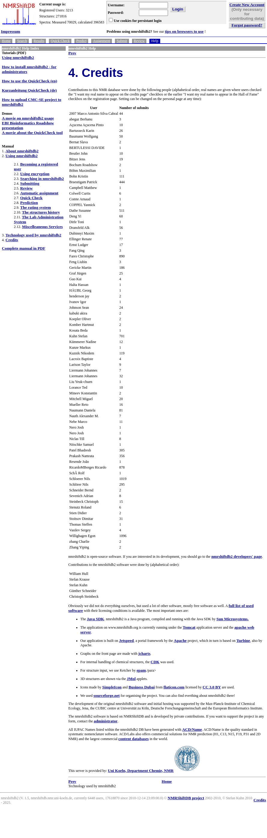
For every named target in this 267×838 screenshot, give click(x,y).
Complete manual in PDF (23, 248)
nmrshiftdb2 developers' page (236, 556)
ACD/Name (192, 729)
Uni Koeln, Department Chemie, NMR (141, 770)
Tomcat (189, 627)
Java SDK (95, 619)
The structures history (41, 212)
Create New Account (247, 4)
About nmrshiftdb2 (21, 151)
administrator (105, 721)
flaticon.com (174, 687)
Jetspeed (126, 640)
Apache (180, 640)
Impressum (10, 31)
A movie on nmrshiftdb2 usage (28, 118)
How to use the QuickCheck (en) (29, 81)
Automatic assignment (39, 193)
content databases (133, 738)
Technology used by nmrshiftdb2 (33, 235)
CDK (155, 662)
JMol (131, 678)
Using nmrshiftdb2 (18, 57)
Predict (81, 41)
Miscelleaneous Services (42, 226)
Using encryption (34, 174)
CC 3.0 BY (211, 687)
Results (39, 41)
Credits (11, 240)
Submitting (29, 183)
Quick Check (60, 41)
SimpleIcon (112, 687)
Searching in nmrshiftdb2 (42, 178)
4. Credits (95, 72)
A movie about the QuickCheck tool (32, 132)
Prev (72, 53)
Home (6, 41)
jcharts (144, 653)
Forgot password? (247, 25)
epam (141, 670)
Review (139, 41)
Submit (122, 41)
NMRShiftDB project (186, 798)
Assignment (101, 41)
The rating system (35, 207)
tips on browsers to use (184, 31)
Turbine (243, 640)
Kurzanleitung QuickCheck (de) (29, 90)
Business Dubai (142, 687)
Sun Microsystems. (233, 619)
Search (22, 41)
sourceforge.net (107, 695)
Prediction (29, 202)
